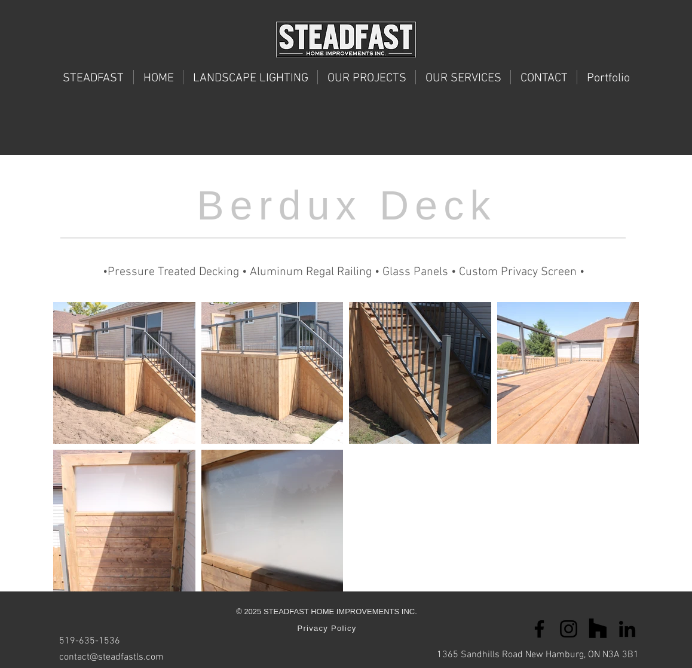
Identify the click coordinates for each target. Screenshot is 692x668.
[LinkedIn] (627, 628)
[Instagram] (568, 628)
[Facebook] (539, 628)
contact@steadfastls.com (111, 657)
